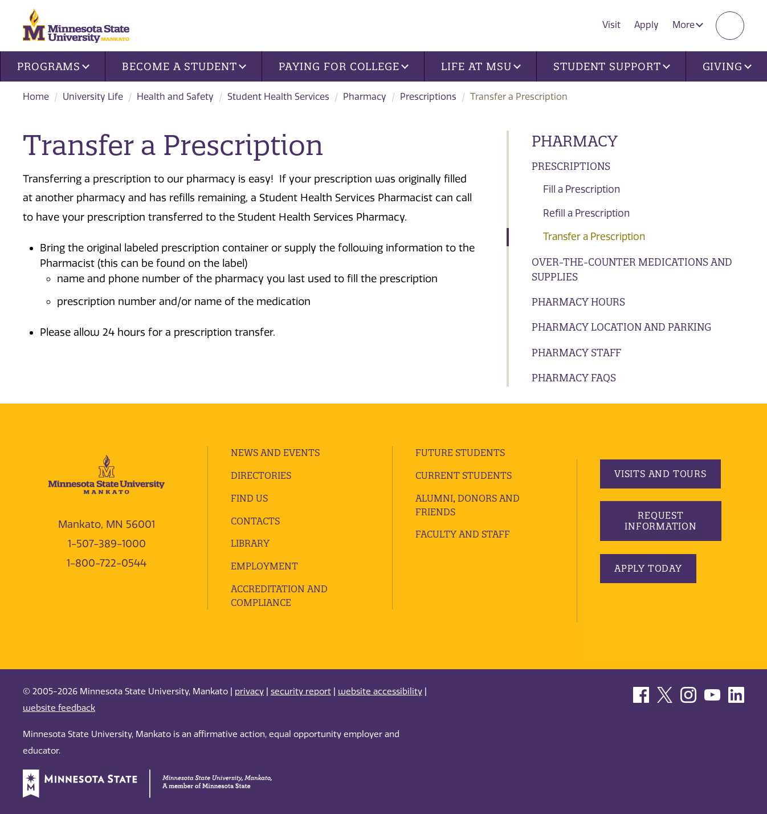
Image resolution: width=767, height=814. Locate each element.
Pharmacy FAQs (574, 378)
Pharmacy (364, 96)
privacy (249, 691)
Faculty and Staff (462, 534)
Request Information (661, 521)
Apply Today (648, 568)
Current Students (463, 475)
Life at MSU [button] (481, 66)
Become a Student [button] (184, 66)
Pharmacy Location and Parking (621, 327)
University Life (93, 96)
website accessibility (380, 691)
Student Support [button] (611, 66)
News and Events (275, 452)
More (687, 24)
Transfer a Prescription (594, 236)
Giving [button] (727, 66)
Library (250, 543)
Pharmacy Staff (576, 353)
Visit (611, 24)
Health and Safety (175, 96)
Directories (261, 475)
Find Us (249, 498)
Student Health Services (278, 96)
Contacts (255, 521)
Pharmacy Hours (578, 302)
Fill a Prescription (581, 189)
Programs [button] (53, 66)
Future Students (460, 452)
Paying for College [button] (344, 66)
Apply (646, 24)
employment (264, 566)
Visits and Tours (660, 473)
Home (36, 96)
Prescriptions (428, 96)
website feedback (59, 708)
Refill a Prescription (586, 213)
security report (301, 691)
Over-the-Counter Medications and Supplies (632, 269)
